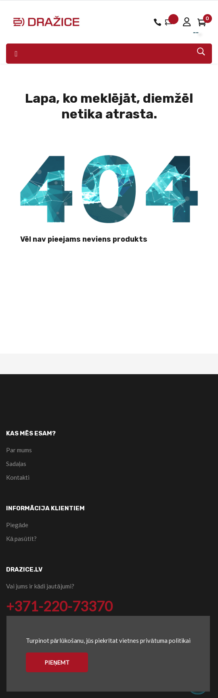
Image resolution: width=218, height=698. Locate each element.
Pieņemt (56, 662)
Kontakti (17, 477)
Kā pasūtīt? (21, 538)
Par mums (19, 450)
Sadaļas (16, 463)
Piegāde (17, 524)
